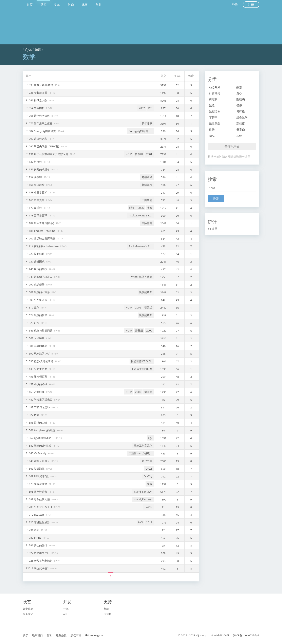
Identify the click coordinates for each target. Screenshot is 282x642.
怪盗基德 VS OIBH (141, 361)
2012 (149, 522)
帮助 (106, 609)
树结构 (213, 99)
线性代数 (214, 123)
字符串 (213, 117)
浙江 (131, 208)
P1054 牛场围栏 (35, 108)
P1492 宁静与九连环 (38, 407)
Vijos (28, 49)
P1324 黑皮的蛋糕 (37, 315)
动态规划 (214, 87)
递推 (212, 129)
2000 (149, 330)
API (65, 614)
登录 (235, 4)
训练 (57, 4)
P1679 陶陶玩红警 (37, 484)
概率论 (240, 129)
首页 (30, 4)
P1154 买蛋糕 (34, 177)
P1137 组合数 (34, 162)
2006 (141, 208)
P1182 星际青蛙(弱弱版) (40, 223)
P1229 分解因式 (35, 261)
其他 (239, 135)
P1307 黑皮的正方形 (38, 292)
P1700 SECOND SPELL (39, 507)
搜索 (239, 87)
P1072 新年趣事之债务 (39, 123)
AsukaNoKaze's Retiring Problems (141, 215)
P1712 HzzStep (35, 514)
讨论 (71, 4)
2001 (149, 154)
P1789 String (34, 537)
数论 (212, 105)
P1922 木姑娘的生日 (38, 553)
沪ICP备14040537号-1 (246, 635)
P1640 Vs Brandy (36, 453)
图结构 (240, 99)
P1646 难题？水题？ (38, 461)
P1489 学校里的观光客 (39, 399)
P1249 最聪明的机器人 (39, 277)
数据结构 (214, 111)
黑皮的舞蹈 (145, 292)
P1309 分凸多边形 (37, 300)
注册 (251, 4)
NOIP (129, 154)
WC (150, 108)
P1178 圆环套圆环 (37, 215)
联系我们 (37, 635)
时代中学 (147, 461)
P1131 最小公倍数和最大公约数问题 (47, 154)
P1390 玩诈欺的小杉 (38, 353)
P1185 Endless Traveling (41, 231)
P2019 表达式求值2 (38, 568)
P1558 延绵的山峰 (37, 422)
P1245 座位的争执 (37, 269)
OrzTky (148, 476)
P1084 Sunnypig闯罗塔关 (41, 131)
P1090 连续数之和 (37, 139)
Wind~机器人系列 (141, 277)
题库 (43, 4)
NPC (212, 135)
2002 (142, 108)
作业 (98, 4)
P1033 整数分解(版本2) (40, 85)
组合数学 (242, 117)
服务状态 (28, 614)
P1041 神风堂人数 (37, 100)
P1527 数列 (33, 415)
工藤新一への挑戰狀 (140, 453)
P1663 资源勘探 (35, 468)
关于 (25, 635)
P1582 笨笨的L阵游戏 (39, 445)
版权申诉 (76, 635)
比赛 (85, 4)
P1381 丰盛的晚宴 (37, 346)
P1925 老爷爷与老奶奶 (39, 560)
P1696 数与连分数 (37, 491)
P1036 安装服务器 (37, 92)
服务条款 (61, 635)
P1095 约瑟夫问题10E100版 (43, 146)
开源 (66, 609)
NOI (140, 522)
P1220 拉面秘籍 (35, 254)
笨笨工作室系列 (143, 445)
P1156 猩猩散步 (35, 185)
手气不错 (232, 147)
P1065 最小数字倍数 (38, 115)
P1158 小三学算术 (37, 192)
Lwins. (148, 507)
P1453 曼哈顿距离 (37, 376)
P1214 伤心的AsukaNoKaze (42, 246)
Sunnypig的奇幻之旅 (141, 131)
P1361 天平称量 (35, 338)
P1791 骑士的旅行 (37, 545)
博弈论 (240, 111)
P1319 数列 (33, 307)
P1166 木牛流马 (35, 200)
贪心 (239, 93)
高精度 (240, 123)
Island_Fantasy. (143, 491)
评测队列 (28, 609)
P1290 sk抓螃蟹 (35, 284)
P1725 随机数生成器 (38, 522)
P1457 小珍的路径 (37, 384)
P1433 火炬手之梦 (37, 369)
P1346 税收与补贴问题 (39, 330)
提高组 (148, 392)
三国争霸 (147, 200)
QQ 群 (107, 614)
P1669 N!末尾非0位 (38, 476)
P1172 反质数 (34, 208)
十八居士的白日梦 (141, 369)
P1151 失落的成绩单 (38, 169)
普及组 (139, 154)
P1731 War (33, 530)
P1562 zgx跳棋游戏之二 (40, 438)
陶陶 (149, 484)
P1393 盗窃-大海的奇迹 (40, 361)
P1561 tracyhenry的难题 (41, 430)
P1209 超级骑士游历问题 (41, 238)
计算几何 (214, 93)
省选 (149, 208)
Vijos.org (201, 635)
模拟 (239, 105)
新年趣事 (147, 123)
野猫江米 (147, 177)
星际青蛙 (147, 223)
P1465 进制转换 (35, 392)
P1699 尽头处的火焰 (38, 499)
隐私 (49, 635)
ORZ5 (149, 468)
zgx (150, 438)
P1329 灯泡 (33, 323)
